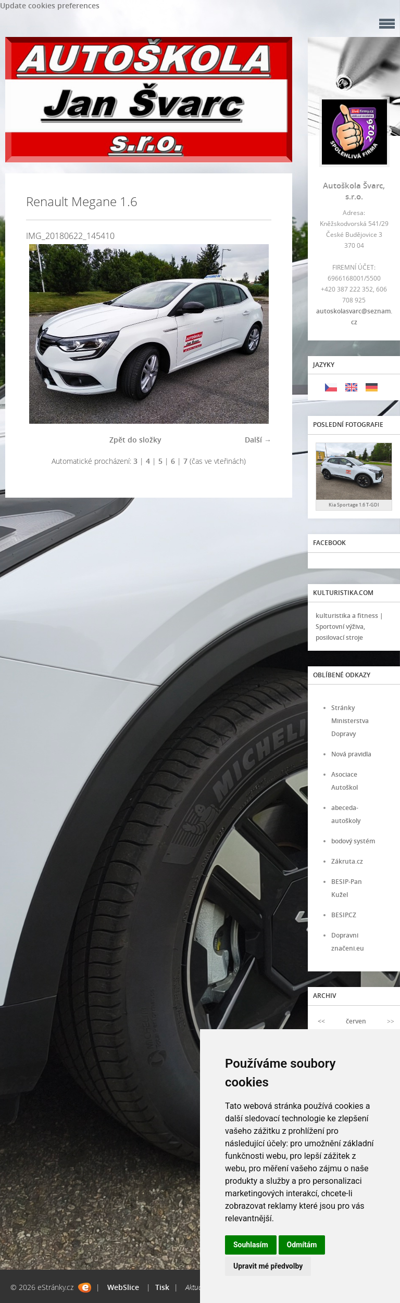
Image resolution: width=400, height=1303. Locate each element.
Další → (258, 440)
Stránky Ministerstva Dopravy (350, 720)
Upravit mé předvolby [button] (268, 1266)
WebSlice (123, 1287)
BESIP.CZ (343, 914)
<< (321, 1021)
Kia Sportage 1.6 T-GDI (354, 504)
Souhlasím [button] (250, 1245)
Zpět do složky (135, 440)
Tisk (162, 1287)
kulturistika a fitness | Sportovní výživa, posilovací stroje (349, 626)
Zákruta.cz (347, 861)
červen (356, 1021)
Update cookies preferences (49, 5)
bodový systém (353, 841)
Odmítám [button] (302, 1245)
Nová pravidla (351, 754)
